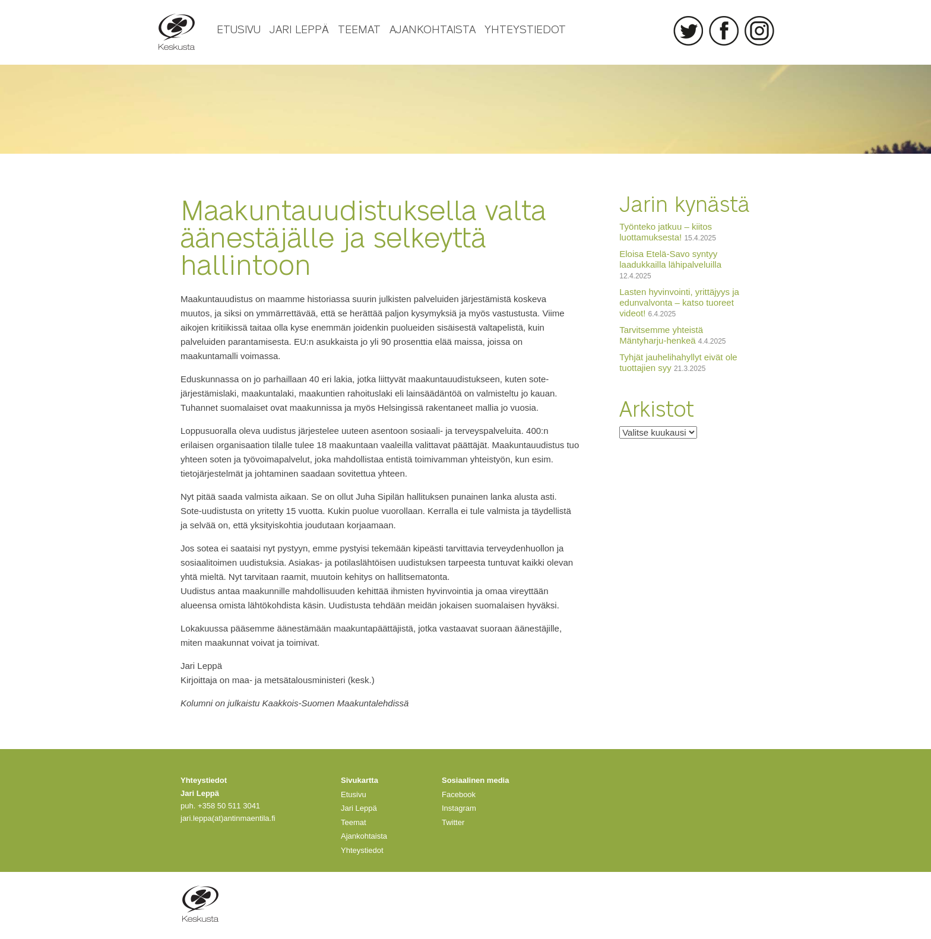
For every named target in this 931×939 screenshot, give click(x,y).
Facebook (724, 31)
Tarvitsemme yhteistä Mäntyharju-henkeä (661, 335)
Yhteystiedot (525, 28)
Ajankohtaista (433, 28)
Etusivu (239, 28)
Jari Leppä (299, 28)
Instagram (759, 31)
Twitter (688, 31)
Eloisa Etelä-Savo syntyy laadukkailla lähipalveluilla (670, 259)
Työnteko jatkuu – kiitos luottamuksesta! (665, 231)
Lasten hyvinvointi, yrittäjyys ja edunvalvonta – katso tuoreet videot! (679, 302)
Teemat (359, 28)
